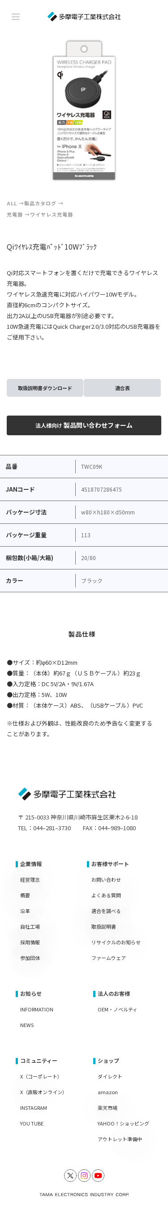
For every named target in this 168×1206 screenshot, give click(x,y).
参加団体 (30, 957)
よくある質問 (106, 895)
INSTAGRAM (33, 1107)
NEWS (27, 1024)
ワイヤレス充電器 (51, 214)
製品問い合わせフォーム (84, 424)
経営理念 (30, 879)
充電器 (15, 214)
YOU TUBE (31, 1123)
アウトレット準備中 (120, 1138)
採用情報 (30, 942)
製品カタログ (40, 203)
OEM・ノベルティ (118, 1009)
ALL (12, 203)
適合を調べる (106, 910)
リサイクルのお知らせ (116, 942)
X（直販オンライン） (43, 1092)
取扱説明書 (103, 926)
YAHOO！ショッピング (123, 1123)
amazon (108, 1092)
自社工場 (30, 926)
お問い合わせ (106, 879)
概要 (25, 895)
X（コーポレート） (41, 1076)
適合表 (122, 387)
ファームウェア (108, 957)
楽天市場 (107, 1107)
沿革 (25, 910)
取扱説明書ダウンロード (45, 387)
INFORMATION (36, 1009)
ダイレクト (110, 1076)
